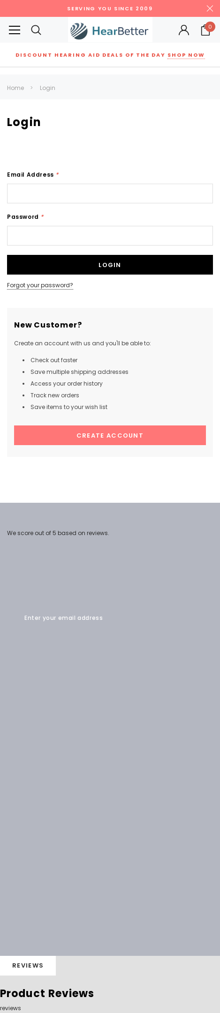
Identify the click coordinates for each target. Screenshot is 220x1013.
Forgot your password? (40, 285)
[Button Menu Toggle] (14, 30)
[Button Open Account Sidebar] (184, 30)
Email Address (33, 175)
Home (15, 88)
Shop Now (186, 55)
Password (25, 217)
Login (47, 88)
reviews (10, 1008)
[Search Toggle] (36, 30)
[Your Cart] (205, 30)
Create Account (110, 435)
